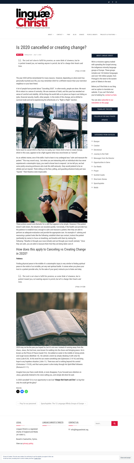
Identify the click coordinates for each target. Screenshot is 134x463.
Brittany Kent (28, 55)
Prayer (96, 171)
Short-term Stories (100, 179)
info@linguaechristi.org (78, 430)
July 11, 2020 (37, 55)
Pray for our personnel (26, 403)
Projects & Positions (107, 34)
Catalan (97, 145)
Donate (81, 34)
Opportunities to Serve (102, 162)
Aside (20, 55)
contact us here (110, 95)
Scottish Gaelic (99, 175)
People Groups (92, 34)
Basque (96, 141)
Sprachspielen (99, 183)
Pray (68, 34)
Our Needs (97, 166)
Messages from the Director (104, 158)
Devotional (98, 150)
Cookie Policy (37, 458)
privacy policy (28, 443)
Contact (59, 34)
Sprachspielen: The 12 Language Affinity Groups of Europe (63, 403)
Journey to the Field (101, 154)
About (50, 34)
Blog (74, 34)
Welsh (96, 187)
